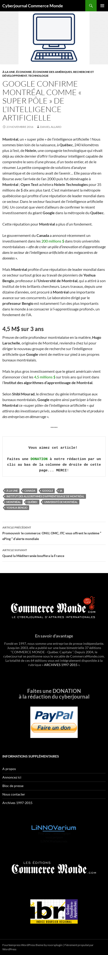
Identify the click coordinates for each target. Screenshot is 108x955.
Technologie (38, 75)
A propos (9, 769)
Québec (32, 501)
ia (61, 490)
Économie (24, 72)
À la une (8, 72)
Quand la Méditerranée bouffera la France (54, 552)
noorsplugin (55, 945)
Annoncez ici (11, 777)
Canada (30, 490)
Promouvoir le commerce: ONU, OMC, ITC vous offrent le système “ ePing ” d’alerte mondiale (54, 533)
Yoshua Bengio (16, 507)
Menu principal (102, 5)
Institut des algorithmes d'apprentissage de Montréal (45, 496)
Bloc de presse (12, 786)
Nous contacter (13, 794)
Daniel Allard (50, 127)
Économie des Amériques (52, 72)
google (47, 490)
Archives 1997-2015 (17, 803)
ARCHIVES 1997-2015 (60, 665)
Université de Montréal (61, 501)
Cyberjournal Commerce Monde (32, 5)
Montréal (13, 501)
